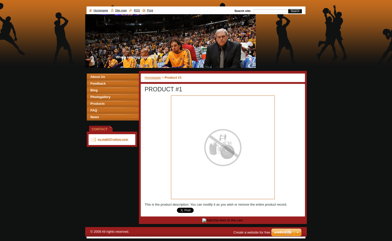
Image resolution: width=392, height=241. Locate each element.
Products (97, 104)
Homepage (153, 77)
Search (295, 11)
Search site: (242, 10)
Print (150, 10)
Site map (121, 10)
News (94, 117)
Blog (94, 90)
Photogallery (100, 97)
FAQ (93, 110)
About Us (97, 77)
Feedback (98, 83)
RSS (137, 10)
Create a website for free (251, 232)
